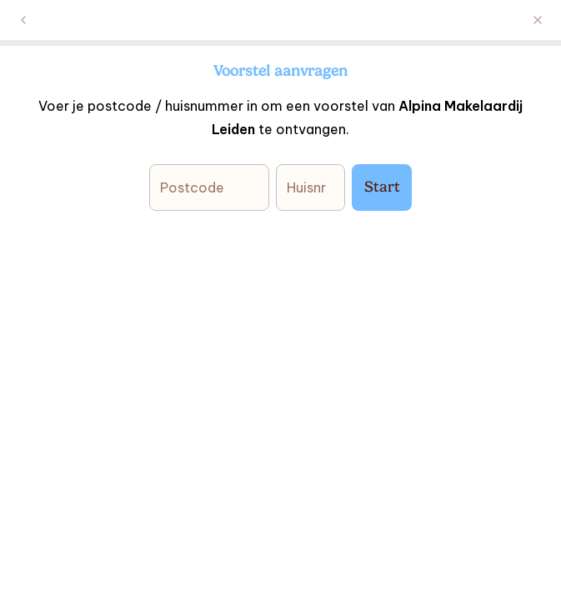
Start (382, 187)
